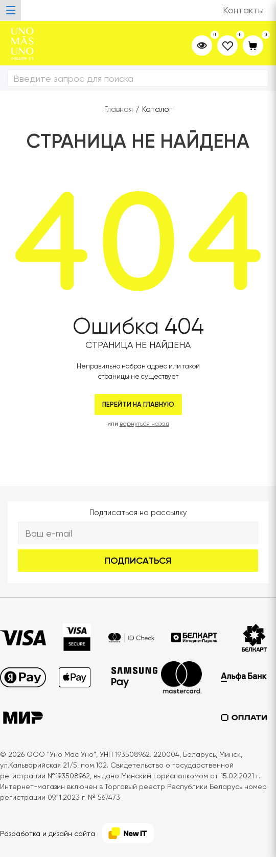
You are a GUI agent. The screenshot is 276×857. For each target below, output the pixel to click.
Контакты (243, 10)
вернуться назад (144, 423)
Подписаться (138, 560)
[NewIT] (128, 833)
